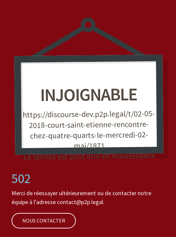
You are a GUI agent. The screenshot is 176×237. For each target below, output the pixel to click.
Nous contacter (38, 220)
